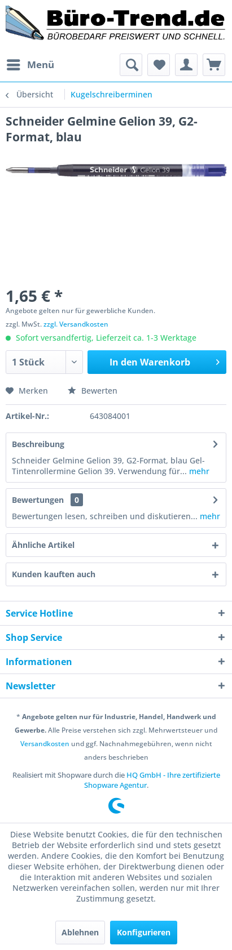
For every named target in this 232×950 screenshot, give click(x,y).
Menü (30, 63)
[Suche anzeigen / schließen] (131, 64)
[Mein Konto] (186, 64)
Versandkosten (44, 743)
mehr (198, 471)
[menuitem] (30, 64)
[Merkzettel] (158, 64)
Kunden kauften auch (53, 574)
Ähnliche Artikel (43, 544)
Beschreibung (38, 444)
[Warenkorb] (214, 64)
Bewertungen (38, 499)
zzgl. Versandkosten (75, 324)
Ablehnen (80, 932)
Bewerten (92, 390)
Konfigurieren (143, 932)
